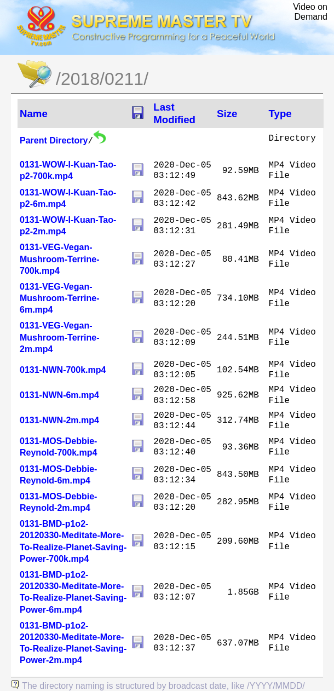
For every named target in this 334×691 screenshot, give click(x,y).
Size (227, 113)
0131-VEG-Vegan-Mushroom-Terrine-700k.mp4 (59, 259)
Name (34, 113)
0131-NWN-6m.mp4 (59, 395)
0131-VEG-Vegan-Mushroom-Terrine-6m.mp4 (59, 298)
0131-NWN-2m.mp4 (59, 420)
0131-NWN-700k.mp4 (63, 370)
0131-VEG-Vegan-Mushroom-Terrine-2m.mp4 (59, 337)
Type (280, 113)
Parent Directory (54, 140)
